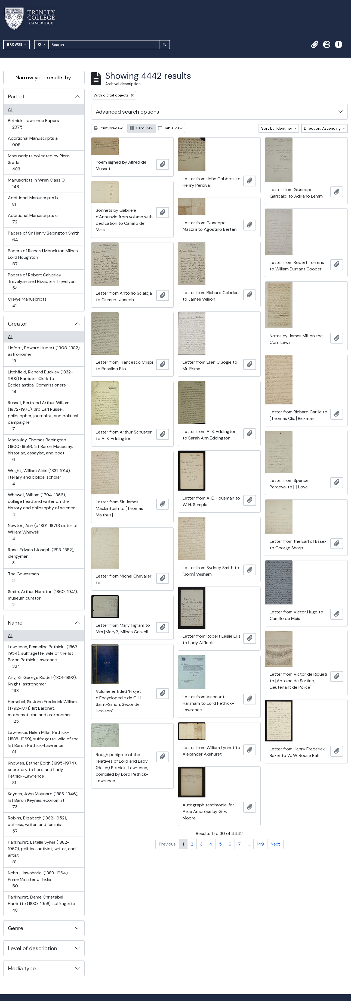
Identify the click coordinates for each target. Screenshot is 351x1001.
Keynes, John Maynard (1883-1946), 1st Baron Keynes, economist (43, 800)
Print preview (108, 128)
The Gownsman (23, 577)
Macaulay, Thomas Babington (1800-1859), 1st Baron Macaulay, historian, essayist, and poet (40, 449)
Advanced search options (127, 111)
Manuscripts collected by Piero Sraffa (39, 162)
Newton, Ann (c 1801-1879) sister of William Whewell (43, 532)
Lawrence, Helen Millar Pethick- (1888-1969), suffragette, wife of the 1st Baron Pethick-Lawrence (43, 742)
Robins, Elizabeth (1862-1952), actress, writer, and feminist (37, 824)
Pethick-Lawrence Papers (33, 123)
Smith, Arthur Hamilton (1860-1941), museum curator (43, 598)
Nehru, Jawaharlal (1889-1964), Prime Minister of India (38, 879)
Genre (15, 928)
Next (275, 844)
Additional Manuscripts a (33, 141)
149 (260, 844)
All (10, 109)
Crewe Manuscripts (27, 302)
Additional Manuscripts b (33, 201)
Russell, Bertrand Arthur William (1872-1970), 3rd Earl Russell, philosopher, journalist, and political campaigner (43, 415)
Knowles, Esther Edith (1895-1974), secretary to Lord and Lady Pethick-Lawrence (42, 773)
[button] (315, 45)
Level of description (32, 948)
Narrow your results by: (44, 77)
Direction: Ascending (323, 128)
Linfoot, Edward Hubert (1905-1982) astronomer (44, 354)
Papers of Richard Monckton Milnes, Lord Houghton (43, 257)
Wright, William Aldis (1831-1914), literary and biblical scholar (39, 477)
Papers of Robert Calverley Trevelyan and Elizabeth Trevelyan (42, 281)
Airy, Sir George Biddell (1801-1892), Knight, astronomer (42, 684)
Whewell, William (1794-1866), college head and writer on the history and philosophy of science (41, 504)
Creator (17, 323)
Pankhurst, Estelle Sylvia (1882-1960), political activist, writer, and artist (42, 852)
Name (15, 622)
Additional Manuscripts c (33, 218)
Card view (141, 128)
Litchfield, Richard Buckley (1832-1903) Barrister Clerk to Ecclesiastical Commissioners (40, 382)
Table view (170, 128)
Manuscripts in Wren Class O (36, 183)
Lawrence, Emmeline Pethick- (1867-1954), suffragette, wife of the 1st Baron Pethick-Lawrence (43, 656)
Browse (15, 44)
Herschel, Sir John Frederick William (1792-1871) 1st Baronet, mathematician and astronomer (42, 711)
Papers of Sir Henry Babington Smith (43, 236)
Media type (22, 968)
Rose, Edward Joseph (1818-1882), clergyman (41, 556)
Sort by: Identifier (277, 128)
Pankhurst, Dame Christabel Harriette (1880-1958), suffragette (41, 903)
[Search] (104, 44)
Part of (16, 96)
